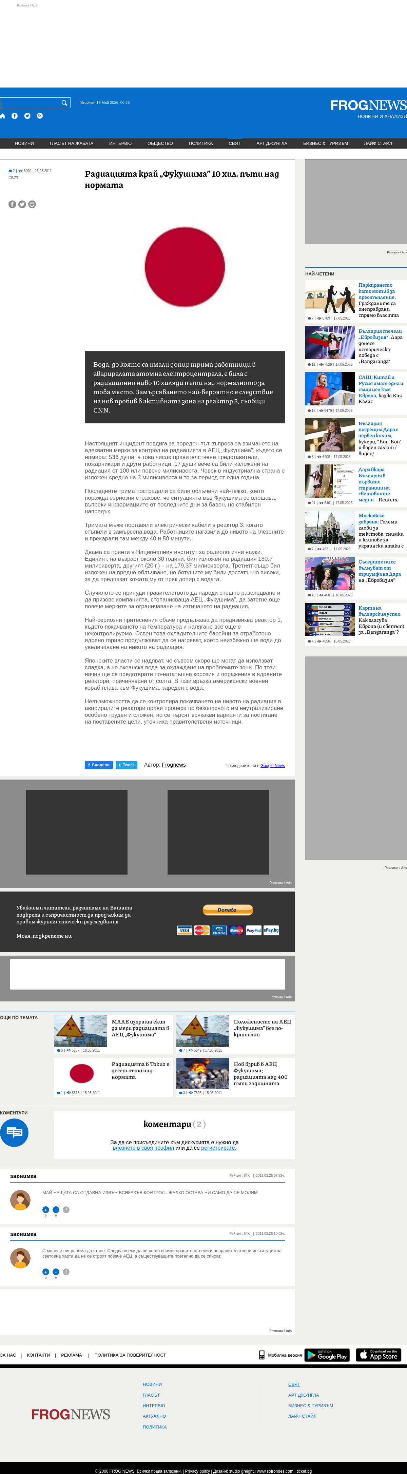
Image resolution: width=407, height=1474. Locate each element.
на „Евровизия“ (379, 571)
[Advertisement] (203, 45)
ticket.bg (304, 1471)
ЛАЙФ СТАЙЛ (378, 143)
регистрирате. (218, 1148)
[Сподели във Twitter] (22, 204)
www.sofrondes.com (275, 1471)
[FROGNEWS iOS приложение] (378, 1355)
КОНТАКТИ (38, 1355)
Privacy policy (197, 1471)
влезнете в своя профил (143, 1148)
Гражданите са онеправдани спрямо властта (378, 300)
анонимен (23, 1176)
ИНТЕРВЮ (120, 143)
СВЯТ (235, 143)
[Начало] (3, 116)
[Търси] (65, 103)
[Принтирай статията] (32, 204)
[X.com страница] (27, 116)
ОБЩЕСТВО (160, 143)
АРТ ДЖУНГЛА (271, 143)
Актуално (154, 1416)
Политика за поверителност (130, 1355)
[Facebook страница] (15, 116)
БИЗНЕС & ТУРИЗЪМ (325, 143)
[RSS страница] (40, 116)
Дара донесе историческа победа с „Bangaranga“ (380, 346)
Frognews (174, 765)
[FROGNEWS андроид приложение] (327, 1355)
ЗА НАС (8, 1355)
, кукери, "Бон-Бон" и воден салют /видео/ (380, 438)
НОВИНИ (24, 143)
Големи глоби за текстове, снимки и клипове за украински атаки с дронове (381, 533)
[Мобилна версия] (280, 1355)
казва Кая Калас (380, 389)
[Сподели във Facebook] (12, 204)
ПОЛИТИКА (201, 143)
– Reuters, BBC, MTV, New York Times (378, 486)
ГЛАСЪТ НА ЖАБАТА (71, 143)
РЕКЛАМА (71, 1355)
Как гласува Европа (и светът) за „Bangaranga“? (381, 620)
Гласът (151, 1395)
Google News (272, 765)
